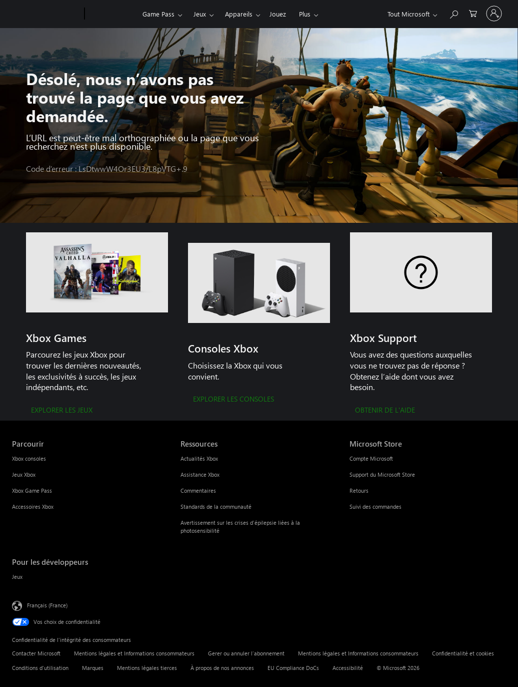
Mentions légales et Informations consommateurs (134, 653)
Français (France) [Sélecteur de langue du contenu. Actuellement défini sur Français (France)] (47, 605)
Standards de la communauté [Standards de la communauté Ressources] (216, 506)
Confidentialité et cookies (463, 653)
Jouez (278, 14)
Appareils (238, 14)
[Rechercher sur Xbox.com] (453, 13)
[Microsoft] (46, 14)
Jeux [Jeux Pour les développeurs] (17, 576)
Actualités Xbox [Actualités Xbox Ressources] (199, 458)
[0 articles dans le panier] (473, 13)
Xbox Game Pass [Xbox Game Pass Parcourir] (32, 490)
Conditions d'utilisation (40, 667)
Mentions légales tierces (147, 667)
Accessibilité (347, 667)
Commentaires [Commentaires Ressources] (198, 490)
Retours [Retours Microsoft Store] (359, 490)
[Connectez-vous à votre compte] (494, 14)
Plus (304, 14)
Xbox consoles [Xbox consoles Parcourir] (29, 458)
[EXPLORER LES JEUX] (62, 411)
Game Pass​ (158, 14)
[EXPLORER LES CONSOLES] (233, 400)
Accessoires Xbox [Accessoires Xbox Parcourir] (33, 506)
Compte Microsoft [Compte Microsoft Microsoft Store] (371, 458)
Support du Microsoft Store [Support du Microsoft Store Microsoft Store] (382, 474)
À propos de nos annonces (222, 667)
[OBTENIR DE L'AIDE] (385, 411)
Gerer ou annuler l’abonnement (246, 653)
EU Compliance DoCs (293, 667)
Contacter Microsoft (36, 653)
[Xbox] (112, 14)
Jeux (200, 14)
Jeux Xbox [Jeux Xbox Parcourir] (24, 474)
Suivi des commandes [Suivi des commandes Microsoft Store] (376, 506)
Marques (93, 667)
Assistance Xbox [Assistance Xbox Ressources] (200, 474)
